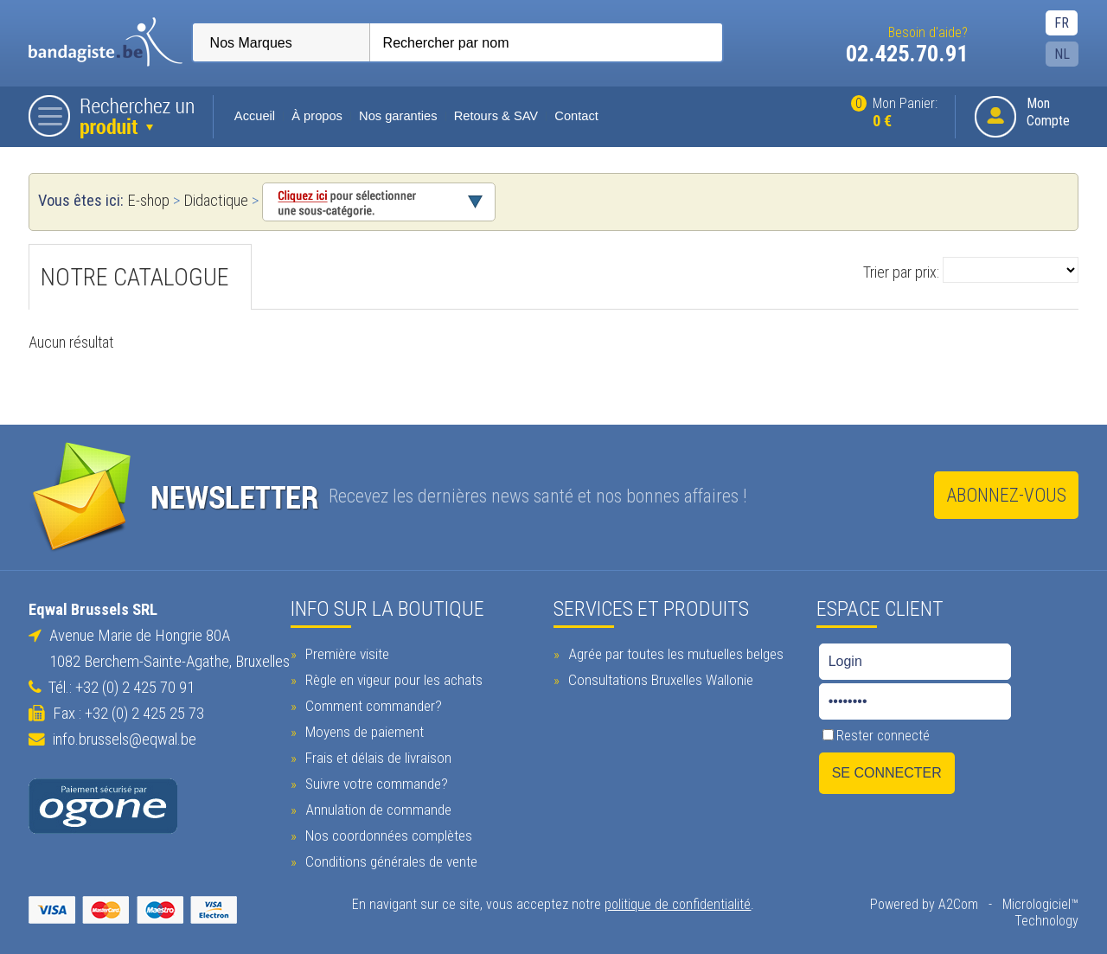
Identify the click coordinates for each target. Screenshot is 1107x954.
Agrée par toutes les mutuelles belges (674, 653)
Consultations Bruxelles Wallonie (658, 679)
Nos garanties (397, 116)
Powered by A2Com (925, 903)
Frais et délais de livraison (376, 756)
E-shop (147, 200)
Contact (576, 116)
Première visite (345, 653)
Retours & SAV (495, 116)
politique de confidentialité (678, 903)
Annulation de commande (376, 808)
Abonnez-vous (1006, 495)
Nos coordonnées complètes (386, 834)
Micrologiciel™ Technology (1041, 911)
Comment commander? (371, 705)
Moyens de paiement (362, 731)
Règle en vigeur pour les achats (392, 679)
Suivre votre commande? (374, 782)
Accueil (254, 116)
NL (1063, 54)
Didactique (214, 200)
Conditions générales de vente (389, 860)
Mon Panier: (895, 113)
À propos (317, 116)
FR (1062, 23)
